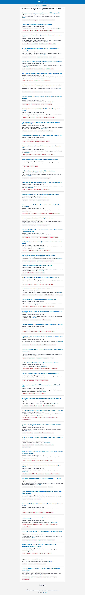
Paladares (43, 272)
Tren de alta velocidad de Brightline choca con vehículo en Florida (39, 558)
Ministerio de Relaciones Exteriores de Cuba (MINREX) (32, 524)
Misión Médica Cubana (49, 294)
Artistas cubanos (46, 189)
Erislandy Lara (25, 331)
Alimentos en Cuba (42, 306)
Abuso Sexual (53, 577)
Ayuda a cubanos (34, 43)
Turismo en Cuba (46, 225)
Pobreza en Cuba (25, 43)
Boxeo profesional (33, 331)
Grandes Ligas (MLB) (26, 419)
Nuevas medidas (33, 306)
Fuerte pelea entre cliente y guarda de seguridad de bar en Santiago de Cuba (42, 73)
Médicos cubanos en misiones (37, 294)
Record (23, 380)
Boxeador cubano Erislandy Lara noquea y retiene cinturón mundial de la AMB (42, 324)
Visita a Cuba (31, 200)
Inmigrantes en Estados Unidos (42, 237)
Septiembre (44, 5)
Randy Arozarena (25, 417)
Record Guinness (30, 380)
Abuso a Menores (31, 358)
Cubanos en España (26, 130)
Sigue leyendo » (58, 28)
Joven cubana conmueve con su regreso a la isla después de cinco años (40, 194)
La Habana (57, 473)
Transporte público (40, 473)
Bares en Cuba (29, 80)
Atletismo (34, 540)
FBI (35, 499)
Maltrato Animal (30, 68)
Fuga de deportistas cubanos (28, 444)
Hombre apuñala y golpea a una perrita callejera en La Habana (38, 171)
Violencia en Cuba (46, 80)
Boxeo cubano (41, 331)
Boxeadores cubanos (50, 331)
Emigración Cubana (26, 447)
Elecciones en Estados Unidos (49, 405)
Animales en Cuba (49, 68)
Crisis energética (43, 20)
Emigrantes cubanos (35, 104)
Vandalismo (24, 261)
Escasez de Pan (25, 306)
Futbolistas (43, 393)
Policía (32, 166)
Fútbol (37, 380)
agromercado (41, 512)
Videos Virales (37, 154)
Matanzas (54, 344)
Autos (34, 563)
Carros (23, 166)
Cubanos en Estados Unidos (54, 213)
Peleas (23, 80)
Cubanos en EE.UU (26, 104)
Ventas (33, 117)
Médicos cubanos (25, 294)
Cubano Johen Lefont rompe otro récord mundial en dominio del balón (40, 373)
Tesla (28, 166)
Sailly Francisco (29, 189)
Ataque (23, 272)
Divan (23, 189)
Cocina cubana (33, 319)
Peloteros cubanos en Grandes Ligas (50, 417)
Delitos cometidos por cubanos (46, 30)
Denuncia (24, 512)
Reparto (47, 141)
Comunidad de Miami (26, 92)
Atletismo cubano (50, 540)
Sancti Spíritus (54, 368)
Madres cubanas (52, 43)
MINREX (46, 524)
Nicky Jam (28, 553)
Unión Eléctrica (31, 250)
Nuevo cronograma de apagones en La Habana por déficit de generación (41, 13)
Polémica (44, 154)
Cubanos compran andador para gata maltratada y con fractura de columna (42, 61)
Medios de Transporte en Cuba (28, 473)
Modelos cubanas (37, 189)
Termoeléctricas (51, 20)
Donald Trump (25, 405)
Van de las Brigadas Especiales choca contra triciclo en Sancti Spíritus (40, 362)
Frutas (39, 319)
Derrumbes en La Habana (27, 284)
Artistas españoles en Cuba (27, 154)
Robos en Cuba (25, 30)
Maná (23, 553)
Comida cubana (51, 306)
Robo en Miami (30, 487)
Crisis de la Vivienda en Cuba (49, 117)
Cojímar (35, 284)
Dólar (51, 57)
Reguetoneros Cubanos (39, 141)
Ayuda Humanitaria (43, 43)
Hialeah (51, 358)
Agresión (24, 358)
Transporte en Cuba (49, 473)
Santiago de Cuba (37, 80)
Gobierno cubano (53, 524)
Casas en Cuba (39, 117)
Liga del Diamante (41, 540)
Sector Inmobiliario (26, 117)
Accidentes (37, 368)
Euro (54, 57)
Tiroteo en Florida (33, 405)
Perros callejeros (47, 177)
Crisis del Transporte (34, 344)
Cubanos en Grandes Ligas (36, 417)
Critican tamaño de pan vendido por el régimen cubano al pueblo (39, 299)
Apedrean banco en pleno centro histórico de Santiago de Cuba (38, 255)
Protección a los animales (40, 68)
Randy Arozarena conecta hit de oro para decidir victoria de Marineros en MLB (42, 410)
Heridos (37, 272)
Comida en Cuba (51, 154)
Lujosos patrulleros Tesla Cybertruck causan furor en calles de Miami (40, 159)
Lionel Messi (24, 393)
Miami (45, 92)
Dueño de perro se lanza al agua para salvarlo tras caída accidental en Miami (42, 85)
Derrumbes (41, 284)
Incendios (24, 225)
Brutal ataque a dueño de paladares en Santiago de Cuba (37, 265)
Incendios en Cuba (31, 225)
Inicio (36, 5)
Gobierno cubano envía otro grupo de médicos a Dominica (37, 289)
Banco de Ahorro (32, 261)
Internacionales (49, 104)
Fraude (23, 577)
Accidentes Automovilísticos (27, 368)
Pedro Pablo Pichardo (26, 540)
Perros (50, 92)
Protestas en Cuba (49, 284)
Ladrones (36, 30)
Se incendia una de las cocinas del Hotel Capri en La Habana (37, 218)
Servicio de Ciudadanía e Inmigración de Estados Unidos (38, 577)
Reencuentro (24, 200)
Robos (31, 30)
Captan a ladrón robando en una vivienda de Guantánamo (37, 24)
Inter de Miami (32, 393)
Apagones (36, 20)
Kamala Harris (37, 432)
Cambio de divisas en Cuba (42, 57)
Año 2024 (39, 5)
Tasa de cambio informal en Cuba (28, 57)
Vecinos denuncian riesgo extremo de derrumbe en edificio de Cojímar (40, 277)
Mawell (23, 141)
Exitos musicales (30, 141)
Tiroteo (40, 405)
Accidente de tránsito (45, 368)
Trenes (30, 563)
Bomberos (39, 225)
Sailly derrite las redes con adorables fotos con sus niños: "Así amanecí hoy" (42, 182)
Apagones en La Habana (27, 20)
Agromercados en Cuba (32, 512)
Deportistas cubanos (44, 380)
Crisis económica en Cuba (45, 344)
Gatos (23, 68)
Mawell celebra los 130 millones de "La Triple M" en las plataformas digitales (42, 135)
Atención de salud (58, 294)
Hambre (24, 460)
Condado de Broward (41, 563)
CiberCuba (44, 592)
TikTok (42, 104)
